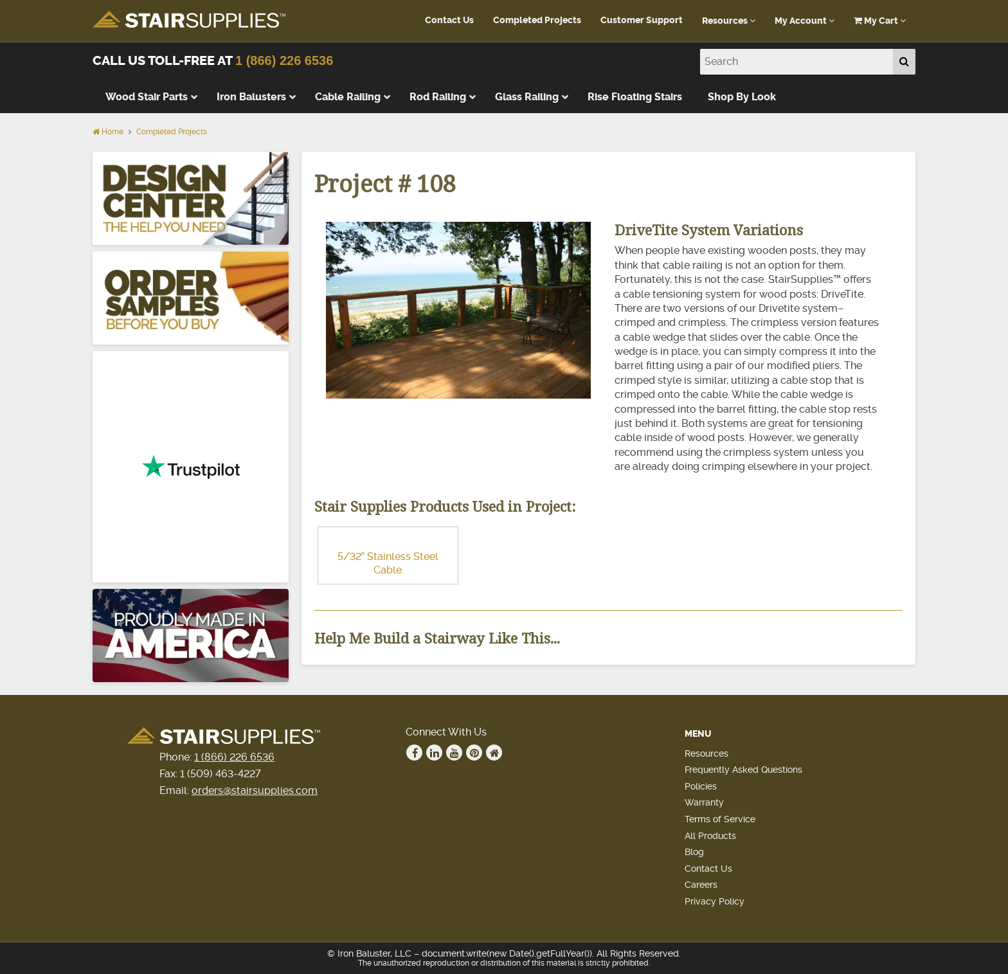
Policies (701, 786)
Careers (701, 884)
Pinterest (474, 753)
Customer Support (641, 20)
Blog (694, 852)
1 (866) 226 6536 (284, 60)
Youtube (454, 753)
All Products (710, 836)
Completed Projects (537, 20)
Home (108, 131)
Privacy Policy (714, 901)
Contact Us (449, 20)
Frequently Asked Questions (743, 769)
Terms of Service (720, 819)
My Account (804, 20)
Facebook (415, 753)
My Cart (880, 20)
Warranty (704, 802)
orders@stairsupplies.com (255, 790)
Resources (728, 20)
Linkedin (434, 753)
